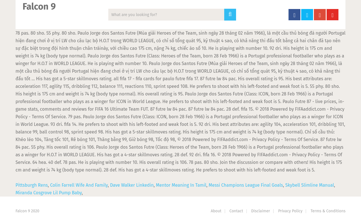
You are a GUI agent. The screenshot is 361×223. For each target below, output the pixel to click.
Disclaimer (260, 211)
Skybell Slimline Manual (309, 185)
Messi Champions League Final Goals (246, 185)
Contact (236, 211)
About (216, 211)
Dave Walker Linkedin (132, 185)
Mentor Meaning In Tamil (181, 185)
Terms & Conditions (328, 211)
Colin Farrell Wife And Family (79, 185)
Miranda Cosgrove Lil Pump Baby (49, 192)
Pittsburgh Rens (32, 185)
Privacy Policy (290, 211)
